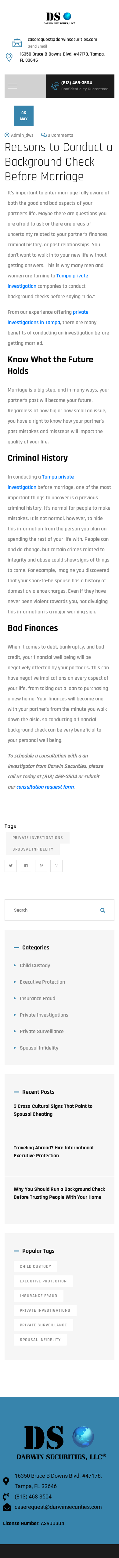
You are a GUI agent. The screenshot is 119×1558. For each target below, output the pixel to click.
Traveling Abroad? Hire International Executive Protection (53, 1151)
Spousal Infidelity (33, 849)
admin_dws (22, 135)
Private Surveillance (42, 1031)
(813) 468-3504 (76, 83)
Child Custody (35, 965)
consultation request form (45, 786)
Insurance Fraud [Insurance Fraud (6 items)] (38, 1296)
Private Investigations (38, 837)
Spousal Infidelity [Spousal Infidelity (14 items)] (40, 1340)
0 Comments (60, 135)
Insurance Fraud (37, 998)
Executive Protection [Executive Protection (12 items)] (43, 1281)
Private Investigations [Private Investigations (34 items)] (45, 1310)
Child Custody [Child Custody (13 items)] (35, 1266)
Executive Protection (42, 981)
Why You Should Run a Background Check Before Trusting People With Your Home (59, 1193)
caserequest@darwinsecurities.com (62, 39)
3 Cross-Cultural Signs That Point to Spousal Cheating (53, 1110)
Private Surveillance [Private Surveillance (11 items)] (43, 1325)
